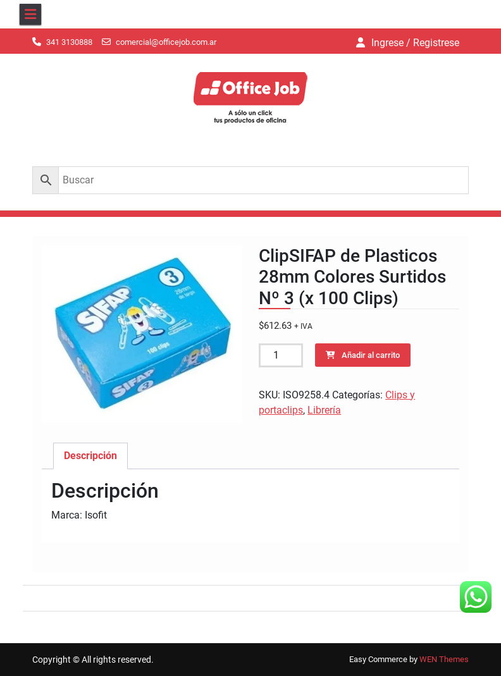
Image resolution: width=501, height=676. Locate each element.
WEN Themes (444, 659)
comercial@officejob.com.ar (166, 42)
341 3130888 (69, 42)
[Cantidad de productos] (281, 355)
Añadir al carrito (371, 355)
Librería (324, 410)
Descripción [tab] (90, 456)
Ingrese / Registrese (415, 43)
